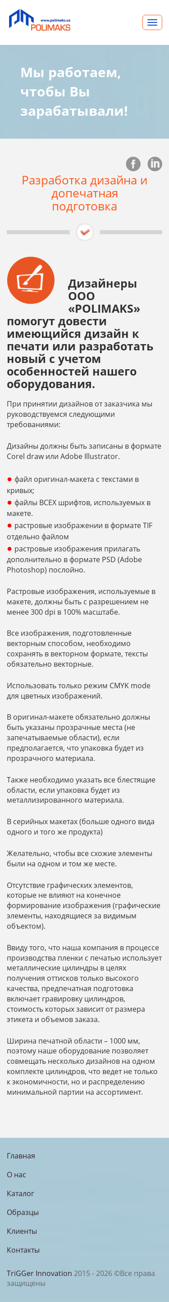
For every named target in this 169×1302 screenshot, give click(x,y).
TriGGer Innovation (39, 1273)
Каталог (20, 1193)
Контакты (23, 1250)
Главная (21, 1156)
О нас (16, 1175)
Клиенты (22, 1231)
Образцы (23, 1212)
